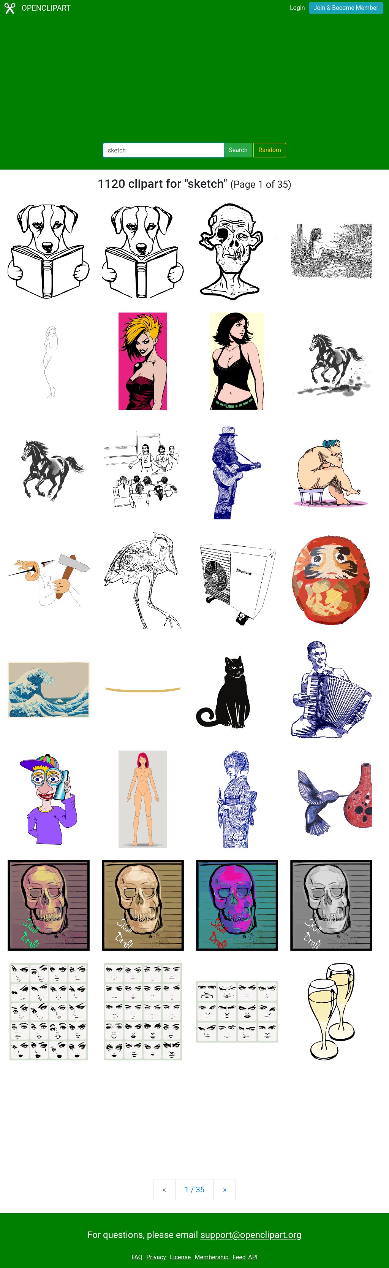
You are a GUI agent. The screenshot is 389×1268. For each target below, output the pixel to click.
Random (269, 150)
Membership (211, 1257)
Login (297, 7)
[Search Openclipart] (163, 150)
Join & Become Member (346, 7)
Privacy (156, 1257)
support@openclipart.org (250, 1235)
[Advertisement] (194, 80)
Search (238, 150)
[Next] (224, 1189)
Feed (239, 1257)
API (253, 1257)
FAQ (136, 1257)
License (180, 1257)
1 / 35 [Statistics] (194, 1189)
